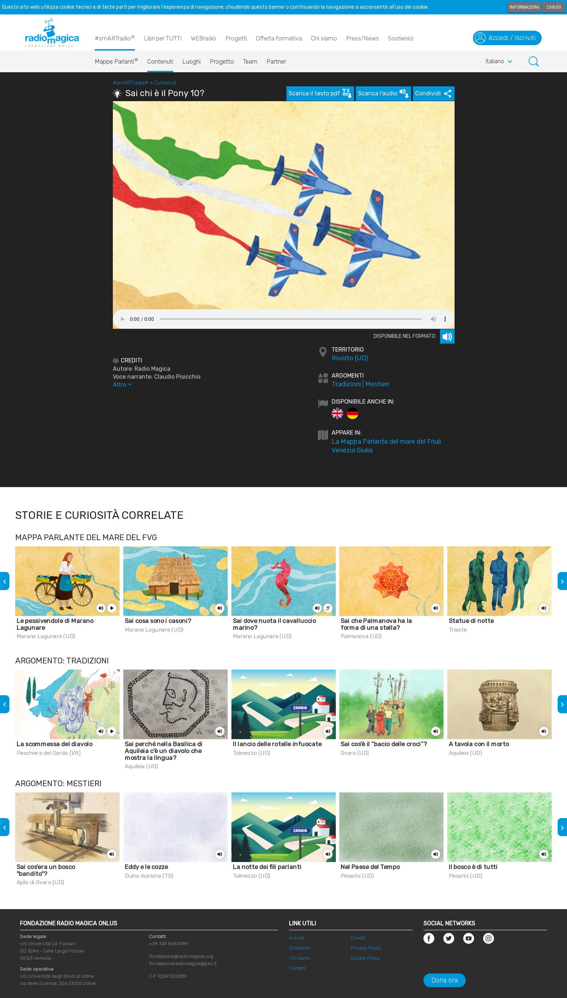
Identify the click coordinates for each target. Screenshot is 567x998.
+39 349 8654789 (168, 943)
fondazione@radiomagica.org (181, 956)
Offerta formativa (279, 38)
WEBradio (203, 38)
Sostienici (400, 38)
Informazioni (524, 7)
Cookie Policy (365, 958)
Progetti (236, 38)
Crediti (358, 938)
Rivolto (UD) (350, 358)
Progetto (222, 61)
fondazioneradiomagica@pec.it (183, 963)
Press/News (362, 38)
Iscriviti (296, 938)
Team (250, 61)
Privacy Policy (366, 948)
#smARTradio (115, 38)
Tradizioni (346, 384)
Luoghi (191, 61)
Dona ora (444, 980)
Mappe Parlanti (116, 60)
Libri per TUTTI (163, 38)
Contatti (297, 968)
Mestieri (377, 384)
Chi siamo (324, 38)
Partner (276, 61)
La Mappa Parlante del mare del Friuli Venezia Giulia (386, 446)
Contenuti (160, 61)
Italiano (500, 61)
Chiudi (554, 7)
